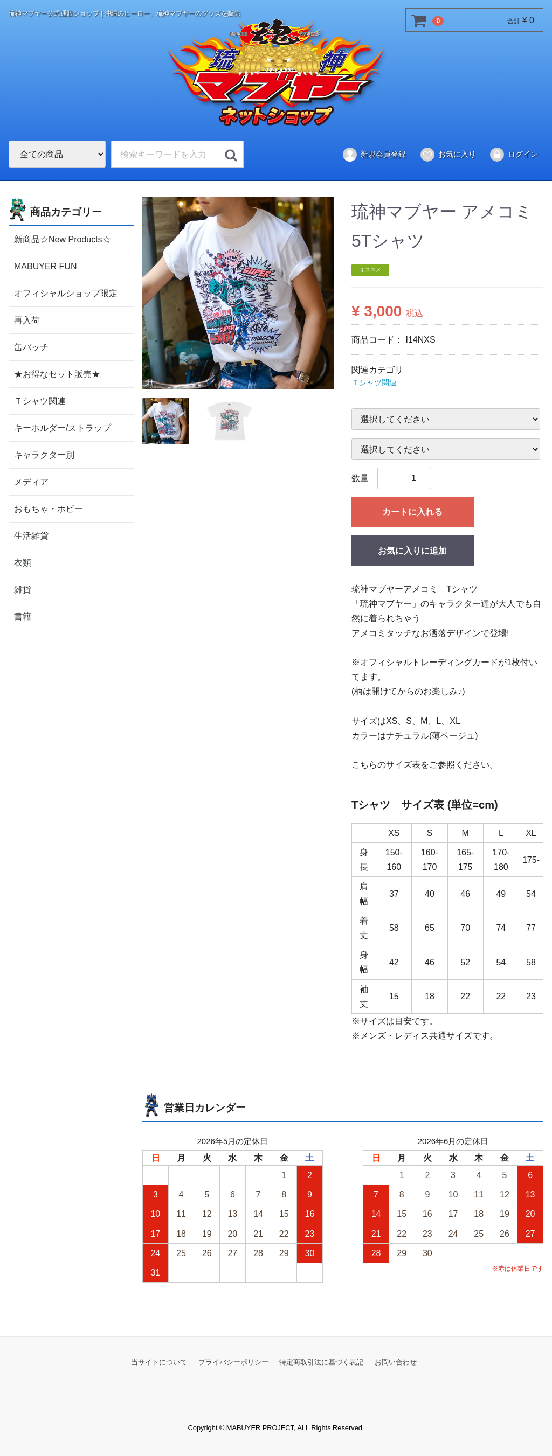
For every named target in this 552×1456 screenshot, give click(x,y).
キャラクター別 (44, 454)
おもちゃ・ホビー (48, 508)
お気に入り (447, 155)
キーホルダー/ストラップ (62, 427)
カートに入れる (412, 512)
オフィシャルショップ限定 (66, 292)
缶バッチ (31, 346)
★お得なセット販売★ (57, 373)
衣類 (22, 562)
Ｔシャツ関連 (40, 400)
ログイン (513, 155)
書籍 (22, 616)
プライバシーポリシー (233, 1362)
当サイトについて (159, 1362)
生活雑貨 (31, 535)
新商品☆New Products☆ (62, 238)
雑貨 (22, 589)
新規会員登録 (374, 155)
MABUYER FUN (45, 265)
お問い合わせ (396, 1362)
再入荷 (27, 319)
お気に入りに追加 (412, 550)
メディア (31, 481)
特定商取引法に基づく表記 (321, 1362)
